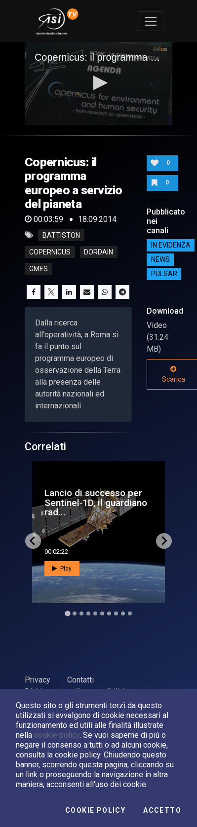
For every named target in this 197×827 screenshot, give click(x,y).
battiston (61, 235)
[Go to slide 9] (123, 613)
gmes (38, 269)
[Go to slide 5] (95, 613)
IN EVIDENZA (171, 246)
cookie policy (56, 735)
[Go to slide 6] (102, 613)
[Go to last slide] (33, 541)
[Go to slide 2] (75, 613)
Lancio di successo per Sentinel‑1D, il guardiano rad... (95, 502)
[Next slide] (164, 541)
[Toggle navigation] (150, 21)
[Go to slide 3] (81, 613)
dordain (98, 252)
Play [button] (62, 568)
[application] (98, 83)
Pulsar (164, 274)
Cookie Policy (95, 810)
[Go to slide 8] (116, 613)
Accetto (162, 810)
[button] (99, 83)
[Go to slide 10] (130, 613)
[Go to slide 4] (88, 613)
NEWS (160, 260)
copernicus (50, 252)
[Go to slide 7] (109, 613)
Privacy (37, 679)
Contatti (80, 679)
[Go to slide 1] (67, 613)
